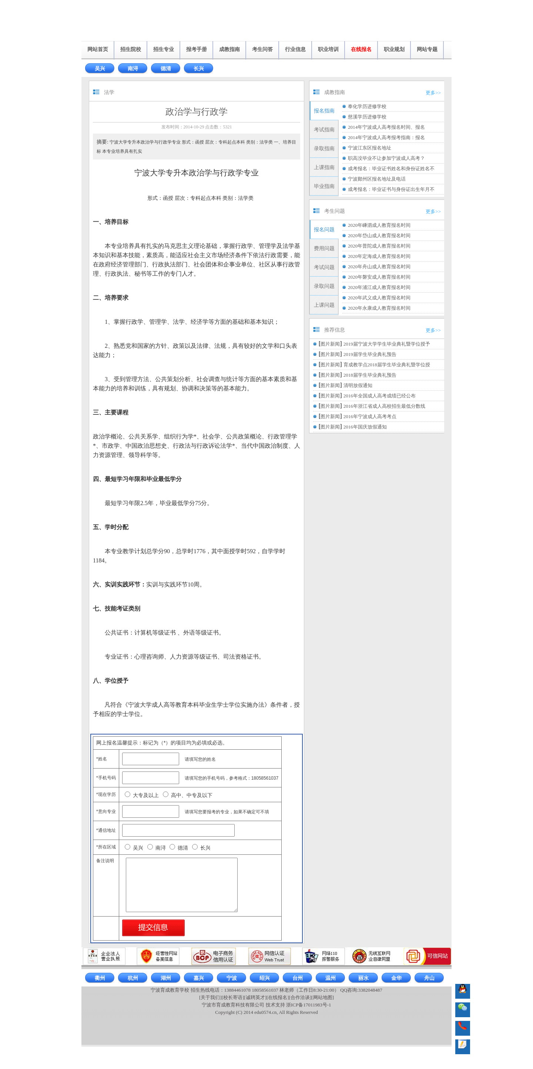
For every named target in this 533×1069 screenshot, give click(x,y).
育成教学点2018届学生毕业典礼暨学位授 (386, 364)
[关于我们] (210, 997)
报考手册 (196, 49)
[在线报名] (277, 997)
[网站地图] (322, 997)
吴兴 (100, 68)
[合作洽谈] (300, 997)
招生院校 (130, 49)
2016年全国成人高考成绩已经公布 (379, 396)
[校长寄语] (233, 997)
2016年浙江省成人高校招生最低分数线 (384, 406)
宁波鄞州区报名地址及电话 (377, 179)
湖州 (166, 978)
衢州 (100, 978)
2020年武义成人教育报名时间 (379, 297)
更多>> (433, 92)
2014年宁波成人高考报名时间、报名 (386, 127)
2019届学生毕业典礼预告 (369, 354)
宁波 (232, 978)
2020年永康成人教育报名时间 (379, 308)
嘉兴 (199, 978)
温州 (330, 978)
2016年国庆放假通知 (365, 427)
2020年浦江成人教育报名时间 (379, 287)
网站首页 (97, 49)
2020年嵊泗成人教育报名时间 (379, 225)
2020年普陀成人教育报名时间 (379, 246)
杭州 (133, 978)
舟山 (429, 978)
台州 (297, 978)
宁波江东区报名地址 (369, 148)
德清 (166, 68)
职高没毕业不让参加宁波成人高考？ (386, 158)
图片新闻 (330, 344)
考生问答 (262, 49)
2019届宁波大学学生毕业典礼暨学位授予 (386, 344)
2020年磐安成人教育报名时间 (379, 277)
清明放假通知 (357, 385)
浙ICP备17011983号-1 (308, 1005)
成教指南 (229, 49)
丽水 (363, 978)
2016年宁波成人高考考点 (369, 416)
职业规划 (394, 49)
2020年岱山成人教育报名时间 (379, 235)
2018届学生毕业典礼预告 (369, 375)
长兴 (199, 68)
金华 (396, 978)
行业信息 (295, 49)
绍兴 (264, 978)
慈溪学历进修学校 (367, 117)
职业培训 (328, 49)
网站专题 (427, 49)
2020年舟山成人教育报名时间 (379, 266)
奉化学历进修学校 (367, 106)
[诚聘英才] (255, 997)
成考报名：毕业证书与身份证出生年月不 (391, 189)
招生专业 (163, 49)
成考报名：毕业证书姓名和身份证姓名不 (391, 168)
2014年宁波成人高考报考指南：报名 (386, 137)
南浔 (133, 68)
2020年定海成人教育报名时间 (379, 256)
